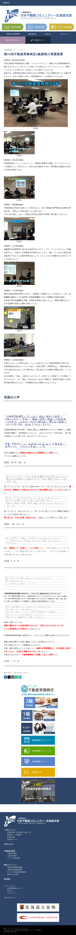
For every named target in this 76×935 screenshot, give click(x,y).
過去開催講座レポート (11, 50)
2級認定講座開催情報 (14, 867)
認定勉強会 (32, 34)
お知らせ (48, 34)
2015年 (25, 673)
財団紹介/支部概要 (13, 34)
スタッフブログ (9, 886)
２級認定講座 (12, 853)
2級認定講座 (18, 673)
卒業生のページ (12, 839)
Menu (6, 3)
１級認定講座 (12, 856)
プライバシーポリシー (13, 928)
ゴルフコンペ (64, 34)
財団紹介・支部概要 (14, 835)
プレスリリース (9, 898)
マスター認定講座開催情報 (16, 872)
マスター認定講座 (13, 858)
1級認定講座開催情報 (14, 870)
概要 (4, 928)
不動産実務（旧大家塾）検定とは (19, 832)
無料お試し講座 (12, 874)
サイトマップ (24, 928)
